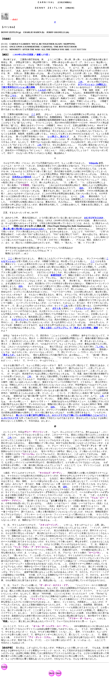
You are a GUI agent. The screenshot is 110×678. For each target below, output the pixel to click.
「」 (24, 229)
